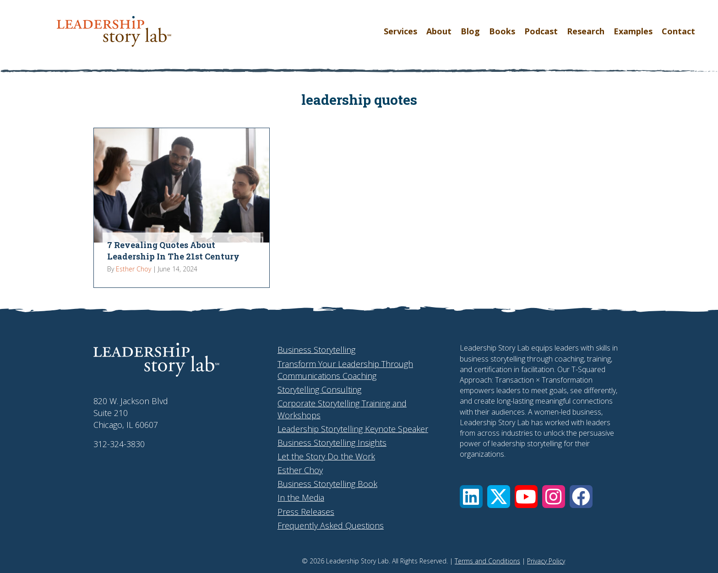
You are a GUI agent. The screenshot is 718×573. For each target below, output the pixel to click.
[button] (471, 496)
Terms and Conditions (487, 561)
